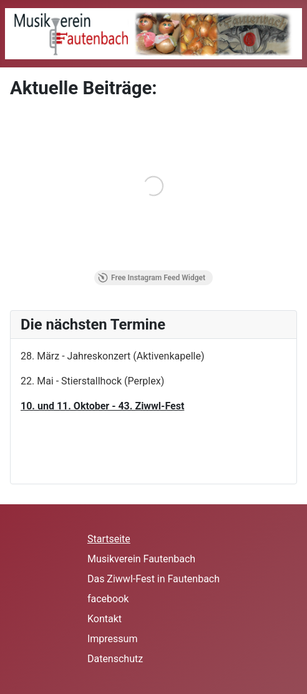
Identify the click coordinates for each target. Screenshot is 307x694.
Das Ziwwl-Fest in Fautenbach (153, 579)
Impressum (112, 639)
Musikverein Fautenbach (141, 559)
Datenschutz (115, 659)
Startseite (108, 539)
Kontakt (104, 619)
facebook (108, 599)
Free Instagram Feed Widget (151, 278)
